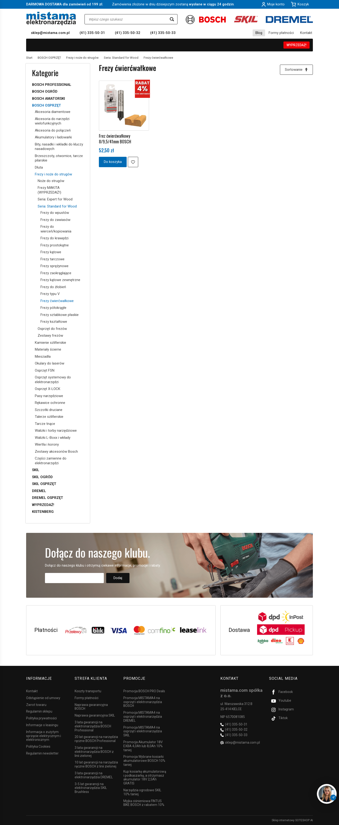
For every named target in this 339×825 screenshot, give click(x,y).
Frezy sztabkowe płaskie (59, 315)
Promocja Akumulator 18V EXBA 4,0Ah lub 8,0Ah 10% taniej (143, 746)
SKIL (35, 470)
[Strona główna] (51, 18)
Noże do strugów (51, 181)
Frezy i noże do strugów (53, 174)
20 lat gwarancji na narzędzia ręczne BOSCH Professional (96, 739)
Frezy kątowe (50, 252)
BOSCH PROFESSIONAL (51, 85)
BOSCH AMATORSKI (48, 98)
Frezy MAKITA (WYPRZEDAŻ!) (49, 190)
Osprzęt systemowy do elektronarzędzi (53, 379)
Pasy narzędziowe (49, 396)
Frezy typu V (50, 294)
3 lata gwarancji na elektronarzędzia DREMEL (94, 775)
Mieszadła (43, 356)
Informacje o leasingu (42, 725)
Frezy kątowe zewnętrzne (60, 280)
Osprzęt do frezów (52, 329)
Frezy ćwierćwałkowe (57, 301)
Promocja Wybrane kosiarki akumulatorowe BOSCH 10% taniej (144, 761)
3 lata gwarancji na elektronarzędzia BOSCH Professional (93, 726)
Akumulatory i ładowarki (53, 137)
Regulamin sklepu (39, 711)
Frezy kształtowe (53, 321)
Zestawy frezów (50, 335)
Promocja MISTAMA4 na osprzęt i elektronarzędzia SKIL (142, 731)
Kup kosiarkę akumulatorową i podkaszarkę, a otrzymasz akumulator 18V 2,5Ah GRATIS (144, 777)
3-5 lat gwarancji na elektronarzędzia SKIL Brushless (91, 788)
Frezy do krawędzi (54, 238)
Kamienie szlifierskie (50, 342)
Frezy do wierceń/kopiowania (55, 228)
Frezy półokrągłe (53, 308)
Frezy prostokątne (54, 245)
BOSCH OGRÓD (44, 91)
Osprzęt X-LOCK (47, 389)
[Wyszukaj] (172, 19)
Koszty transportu (88, 691)
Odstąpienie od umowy (43, 698)
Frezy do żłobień (53, 287)
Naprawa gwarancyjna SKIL (95, 715)
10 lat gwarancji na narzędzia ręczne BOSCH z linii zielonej (96, 764)
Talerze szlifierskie (49, 417)
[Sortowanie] (296, 70)
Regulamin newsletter (42, 753)
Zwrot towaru (36, 705)
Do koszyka (113, 162)
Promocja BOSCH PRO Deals (144, 691)
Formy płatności (281, 33)
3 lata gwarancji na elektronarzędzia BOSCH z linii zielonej (94, 752)
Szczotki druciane (48, 410)
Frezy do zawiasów (55, 220)
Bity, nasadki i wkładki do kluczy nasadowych (59, 146)
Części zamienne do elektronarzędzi (50, 460)
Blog (258, 33)
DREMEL (39, 491)
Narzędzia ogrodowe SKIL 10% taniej (142, 792)
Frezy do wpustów (54, 213)
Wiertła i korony (47, 444)
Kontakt (306, 33)
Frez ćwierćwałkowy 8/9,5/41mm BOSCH (115, 139)
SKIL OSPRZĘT (44, 484)
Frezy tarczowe (52, 259)
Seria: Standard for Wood (57, 206)
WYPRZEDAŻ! (297, 45)
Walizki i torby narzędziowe (56, 430)
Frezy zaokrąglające (55, 273)
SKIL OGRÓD (42, 477)
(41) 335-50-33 (163, 33)
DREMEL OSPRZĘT (47, 498)
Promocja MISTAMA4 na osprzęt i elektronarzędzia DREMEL (142, 716)
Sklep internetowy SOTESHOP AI (292, 820)
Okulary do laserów (49, 363)
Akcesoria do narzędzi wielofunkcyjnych (52, 121)
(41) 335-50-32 (127, 33)
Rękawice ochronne (50, 403)
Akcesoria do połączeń (53, 130)
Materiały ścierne (48, 349)
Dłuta (39, 167)
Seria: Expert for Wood (55, 199)
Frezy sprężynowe (54, 266)
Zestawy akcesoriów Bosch (56, 451)
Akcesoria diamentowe (52, 112)
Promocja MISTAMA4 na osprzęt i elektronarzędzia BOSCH (142, 702)
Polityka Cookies (38, 746)
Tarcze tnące (45, 424)
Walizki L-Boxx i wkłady (52, 437)
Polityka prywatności (41, 718)
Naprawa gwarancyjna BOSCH (91, 707)
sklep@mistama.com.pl (50, 33)
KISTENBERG (43, 512)
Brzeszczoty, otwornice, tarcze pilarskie (59, 158)
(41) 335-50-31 (92, 33)
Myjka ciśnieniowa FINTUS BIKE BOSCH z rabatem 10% (143, 803)
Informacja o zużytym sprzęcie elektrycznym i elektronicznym (43, 736)
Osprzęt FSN (44, 370)
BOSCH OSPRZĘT (46, 105)
